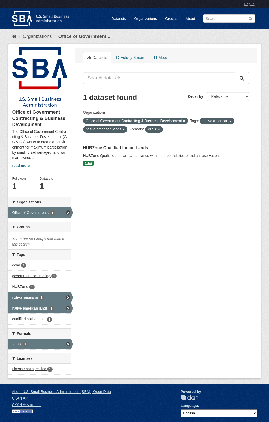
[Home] (14, 36)
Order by (195, 96)
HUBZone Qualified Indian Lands (115, 148)
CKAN (189, 397)
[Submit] (242, 78)
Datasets (118, 18)
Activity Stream (130, 57)
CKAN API (20, 398)
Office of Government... (84, 36)
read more (21, 165)
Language (189, 405)
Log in (249, 4)
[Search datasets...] (159, 78)
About (190, 18)
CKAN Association (27, 405)
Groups (171, 18)
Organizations (145, 18)
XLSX (88, 163)
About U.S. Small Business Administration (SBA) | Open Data (61, 392)
